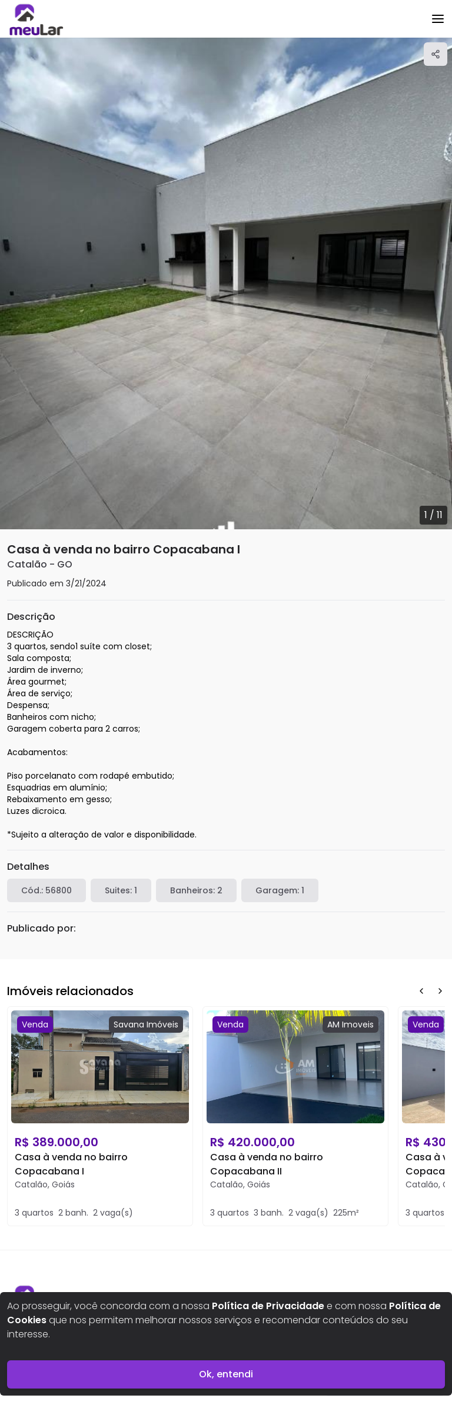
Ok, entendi (226, 1374)
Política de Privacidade (268, 1306)
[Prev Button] (421, 991)
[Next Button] (440, 991)
